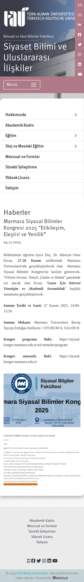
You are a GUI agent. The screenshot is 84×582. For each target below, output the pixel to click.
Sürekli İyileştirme (42, 531)
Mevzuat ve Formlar (42, 525)
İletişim (42, 542)
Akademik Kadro (42, 520)
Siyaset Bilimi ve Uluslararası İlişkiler (35, 56)
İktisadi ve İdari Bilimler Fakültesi (28, 36)
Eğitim (41, 135)
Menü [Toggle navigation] (21, 84)
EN (80, 5)
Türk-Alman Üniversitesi (32, 573)
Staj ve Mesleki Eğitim (41, 146)
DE (80, 15)
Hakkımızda (41, 114)
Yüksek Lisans (42, 536)
